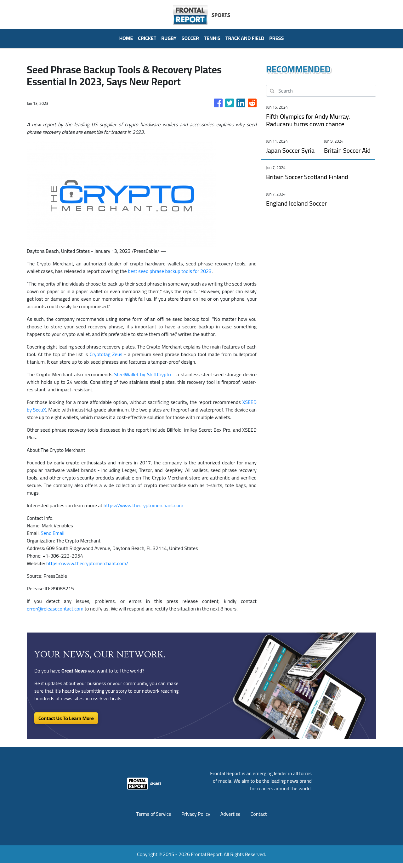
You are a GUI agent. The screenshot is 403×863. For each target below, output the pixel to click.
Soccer (190, 38)
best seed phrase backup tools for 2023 (170, 271)
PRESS (276, 38)
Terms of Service (153, 814)
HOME (126, 38)
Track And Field (244, 38)
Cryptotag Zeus (106, 354)
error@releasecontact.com (55, 608)
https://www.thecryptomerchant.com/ (87, 563)
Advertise (230, 814)
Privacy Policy (195, 814)
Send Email (53, 533)
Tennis (212, 38)
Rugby (168, 38)
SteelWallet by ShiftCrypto (142, 374)
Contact (259, 814)
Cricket (147, 38)
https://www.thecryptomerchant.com (144, 505)
